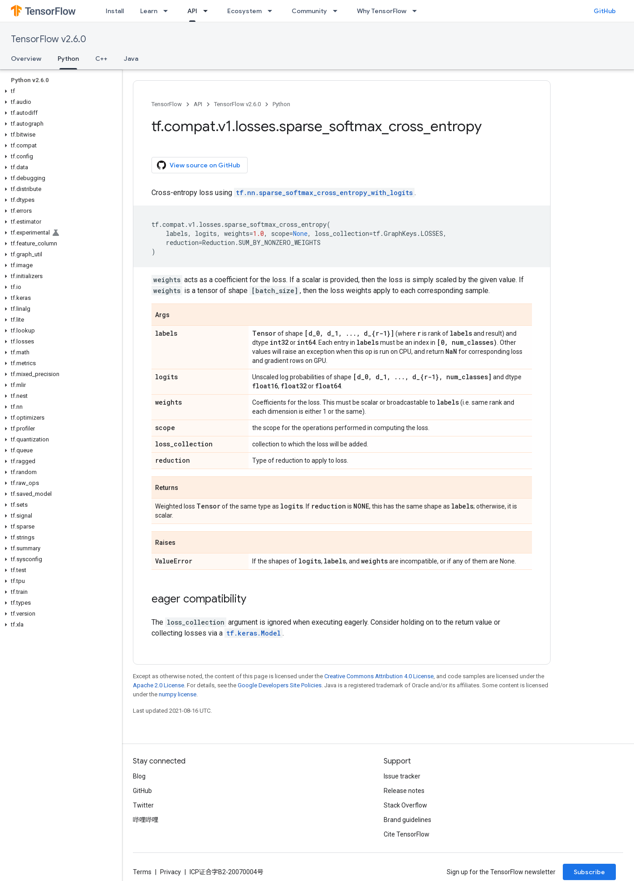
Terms (142, 872)
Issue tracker (402, 776)
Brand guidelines (407, 819)
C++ (101, 58)
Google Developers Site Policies (280, 685)
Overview (26, 58)
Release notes (404, 790)
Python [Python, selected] (68, 58)
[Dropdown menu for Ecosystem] (272, 11)
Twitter (143, 805)
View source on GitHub (198, 165)
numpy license (177, 694)
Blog (139, 776)
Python (281, 104)
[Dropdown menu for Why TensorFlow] (417, 11)
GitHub (605, 11)
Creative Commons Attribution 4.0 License (379, 676)
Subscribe (589, 872)
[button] (59, 91)
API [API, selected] (192, 11)
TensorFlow (166, 104)
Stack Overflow (405, 805)
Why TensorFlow (381, 11)
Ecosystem (244, 11)
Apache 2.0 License (158, 685)
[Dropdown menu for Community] (338, 11)
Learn (148, 11)
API (198, 104)
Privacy (170, 872)
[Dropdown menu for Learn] (168, 11)
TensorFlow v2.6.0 (48, 39)
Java (131, 58)
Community (309, 11)
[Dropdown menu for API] (208, 11)
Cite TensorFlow (406, 834)
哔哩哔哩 (145, 819)
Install (115, 11)
